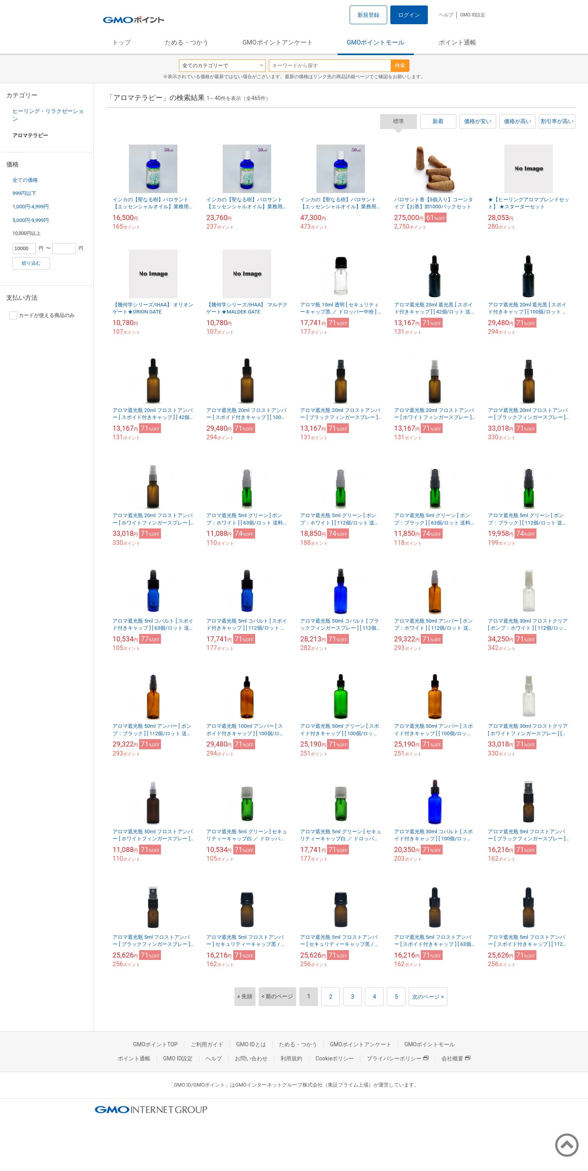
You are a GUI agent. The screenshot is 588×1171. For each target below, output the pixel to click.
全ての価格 (25, 180)
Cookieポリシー (334, 1058)
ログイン (409, 15)
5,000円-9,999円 (31, 220)
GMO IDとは (251, 1044)
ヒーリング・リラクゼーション (48, 115)
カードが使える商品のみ (42, 315)
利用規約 (291, 1058)
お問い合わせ (251, 1058)
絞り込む (31, 263)
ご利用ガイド (207, 1044)
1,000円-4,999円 (31, 206)
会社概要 (455, 1058)
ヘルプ (446, 15)
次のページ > (428, 997)
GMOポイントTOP (155, 1044)
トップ (121, 42)
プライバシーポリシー (398, 1058)
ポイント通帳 (457, 42)
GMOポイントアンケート (278, 42)
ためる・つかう (187, 42)
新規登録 (368, 15)
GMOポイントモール (376, 42)
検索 (400, 65)
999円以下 (24, 193)
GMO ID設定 (472, 15)
